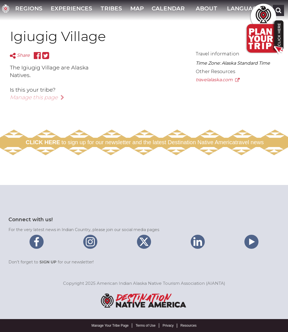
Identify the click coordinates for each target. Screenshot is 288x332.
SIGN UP (48, 262)
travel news (249, 142)
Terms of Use (146, 326)
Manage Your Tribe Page (110, 326)
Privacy (168, 326)
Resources (188, 326)
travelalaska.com (218, 79)
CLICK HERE (43, 142)
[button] (206, 10)
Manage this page (37, 97)
